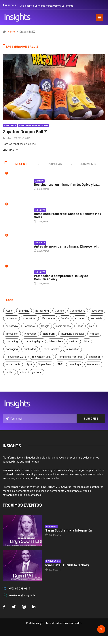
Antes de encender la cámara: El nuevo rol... (66, 246)
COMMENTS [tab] (84, 164)
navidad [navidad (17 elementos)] (73, 341)
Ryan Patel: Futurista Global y (67, 565)
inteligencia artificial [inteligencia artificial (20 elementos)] (72, 333)
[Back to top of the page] (101, 629)
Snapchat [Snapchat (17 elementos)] (94, 356)
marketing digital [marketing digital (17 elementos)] (33, 341)
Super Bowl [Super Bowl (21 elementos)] (44, 364)
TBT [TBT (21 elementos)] (60, 364)
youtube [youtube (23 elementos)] (37, 372)
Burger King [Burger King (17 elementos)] (42, 310)
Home (11, 31)
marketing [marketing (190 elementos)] (12, 341)
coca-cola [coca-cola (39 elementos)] (97, 310)
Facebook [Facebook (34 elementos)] (29, 326)
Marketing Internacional (33, 125)
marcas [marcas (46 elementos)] (94, 333)
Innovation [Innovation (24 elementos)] (30, 333)
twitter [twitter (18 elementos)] (10, 372)
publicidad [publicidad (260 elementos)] (30, 349)
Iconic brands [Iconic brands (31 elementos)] (63, 326)
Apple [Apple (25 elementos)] (9, 310)
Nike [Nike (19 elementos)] (86, 341)
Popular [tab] (50, 164)
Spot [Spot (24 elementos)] (29, 364)
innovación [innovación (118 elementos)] (12, 333)
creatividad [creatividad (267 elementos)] (29, 318)
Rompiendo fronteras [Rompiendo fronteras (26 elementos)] (70, 356)
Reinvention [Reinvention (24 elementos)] (72, 349)
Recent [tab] (16, 164)
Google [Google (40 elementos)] (45, 326)
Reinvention (53, 561)
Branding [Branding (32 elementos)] (24, 310)
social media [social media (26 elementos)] (13, 364)
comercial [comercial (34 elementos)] (11, 318)
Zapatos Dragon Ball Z (25, 131)
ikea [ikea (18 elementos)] (91, 326)
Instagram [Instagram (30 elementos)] (49, 333)
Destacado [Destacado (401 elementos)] (48, 318)
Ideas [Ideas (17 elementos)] (80, 326)
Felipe (9, 138)
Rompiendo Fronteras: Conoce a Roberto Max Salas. (67, 215)
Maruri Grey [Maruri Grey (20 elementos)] (56, 341)
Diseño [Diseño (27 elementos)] (65, 318)
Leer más (10, 149)
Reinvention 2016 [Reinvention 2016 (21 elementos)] (16, 356)
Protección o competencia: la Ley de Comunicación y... (61, 277)
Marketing (10, 125)
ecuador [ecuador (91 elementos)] (80, 318)
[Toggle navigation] (99, 17)
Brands (39, 181)
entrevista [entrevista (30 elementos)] (97, 318)
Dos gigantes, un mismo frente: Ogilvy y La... (67, 184)
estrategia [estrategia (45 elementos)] (12, 326)
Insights (40, 210)
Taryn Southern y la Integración (68, 530)
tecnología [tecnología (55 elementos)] (75, 364)
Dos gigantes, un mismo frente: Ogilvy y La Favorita (46, 5)
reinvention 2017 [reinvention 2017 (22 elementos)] (42, 356)
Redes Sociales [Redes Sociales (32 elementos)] (50, 349)
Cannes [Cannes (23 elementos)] (59, 310)
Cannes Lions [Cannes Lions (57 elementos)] (77, 310)
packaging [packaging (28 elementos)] (12, 349)
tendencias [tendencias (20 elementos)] (93, 364)
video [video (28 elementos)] (23, 372)
